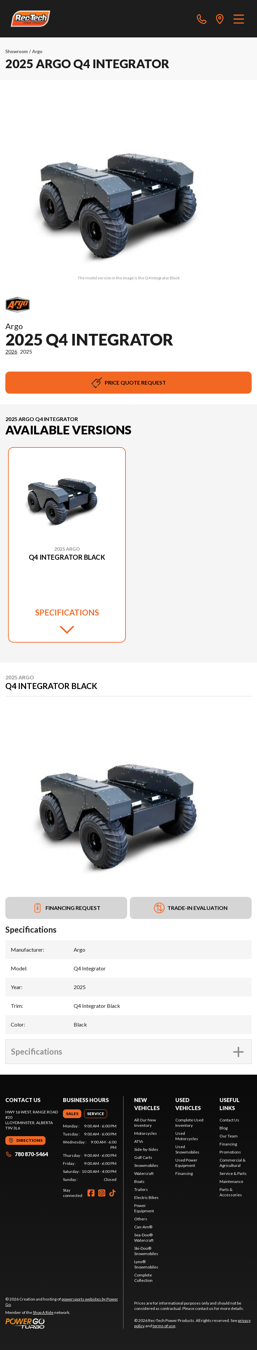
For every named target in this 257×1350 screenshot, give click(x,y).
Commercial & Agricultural (233, 1163)
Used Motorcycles (186, 1136)
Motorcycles (145, 1133)
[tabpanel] (89, 1152)
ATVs (138, 1141)
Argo (37, 51)
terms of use (164, 1325)
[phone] (201, 19)
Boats (139, 1181)
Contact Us (229, 1119)
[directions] (219, 19)
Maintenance (231, 1181)
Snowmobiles (146, 1165)
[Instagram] (102, 1193)
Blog (224, 1127)
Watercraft (144, 1173)
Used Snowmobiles (187, 1149)
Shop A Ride (43, 1312)
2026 (11, 351)
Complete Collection (143, 1277)
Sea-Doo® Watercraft (144, 1237)
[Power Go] (64, 1323)
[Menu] (238, 18)
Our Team (229, 1135)
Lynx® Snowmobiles (146, 1264)
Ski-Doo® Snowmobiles (146, 1251)
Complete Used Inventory (189, 1122)
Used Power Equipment (186, 1163)
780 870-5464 (26, 1154)
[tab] (72, 1113)
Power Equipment (144, 1208)
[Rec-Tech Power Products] (30, 18)
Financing (184, 1173)
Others (140, 1218)
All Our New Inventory (145, 1122)
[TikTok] (112, 1193)
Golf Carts (143, 1157)
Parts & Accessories (231, 1192)
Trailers (141, 1189)
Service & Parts (233, 1173)
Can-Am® (143, 1226)
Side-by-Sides (146, 1149)
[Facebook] (91, 1193)
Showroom (16, 51)
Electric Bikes (146, 1197)
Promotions (230, 1152)
